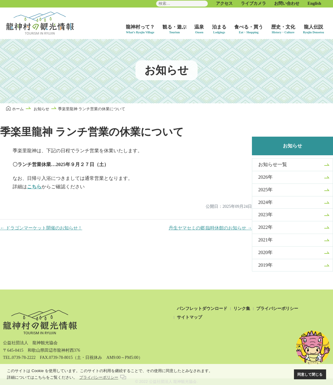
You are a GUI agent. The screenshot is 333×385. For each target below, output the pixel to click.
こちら (34, 186)
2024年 (265, 202)
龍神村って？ (140, 26)
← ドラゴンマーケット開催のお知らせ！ (41, 228)
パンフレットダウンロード (202, 308)
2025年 (265, 189)
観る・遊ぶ (174, 26)
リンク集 (241, 308)
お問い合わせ (286, 3)
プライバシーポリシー (277, 308)
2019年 (265, 265)
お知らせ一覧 (272, 164)
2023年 (265, 214)
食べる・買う (248, 26)
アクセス (224, 3)
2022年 (265, 227)
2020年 (265, 252)
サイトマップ (189, 317)
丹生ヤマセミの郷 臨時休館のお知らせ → (210, 228)
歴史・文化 (283, 26)
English (314, 3)
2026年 (265, 177)
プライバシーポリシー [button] (98, 377)
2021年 (265, 239)
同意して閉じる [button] (309, 374)
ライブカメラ (253, 3)
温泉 (199, 26)
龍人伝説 (313, 26)
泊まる (219, 26)
